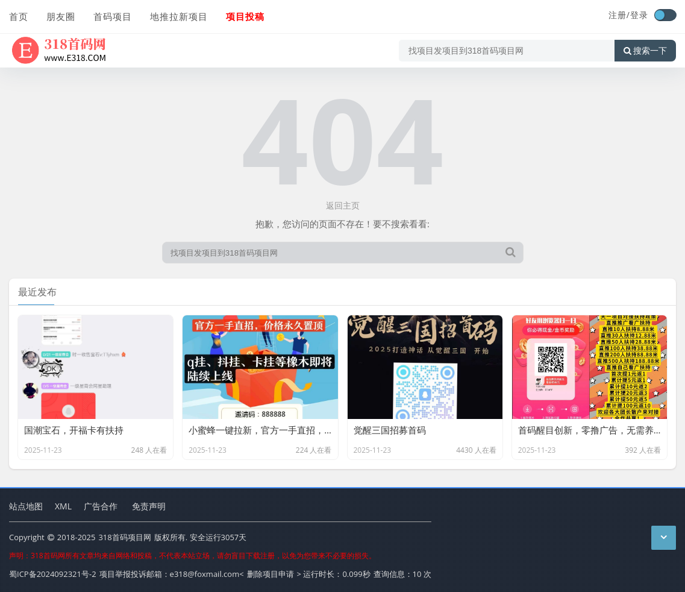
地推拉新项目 (179, 16)
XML (63, 506)
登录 (639, 14)
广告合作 (100, 506)
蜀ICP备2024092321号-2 (52, 573)
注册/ (619, 14)
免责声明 (149, 506)
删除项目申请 (270, 573)
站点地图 (26, 506)
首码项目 (112, 16)
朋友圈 (60, 16)
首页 (18, 16)
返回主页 (343, 205)
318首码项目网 (124, 537)
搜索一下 (645, 50)
